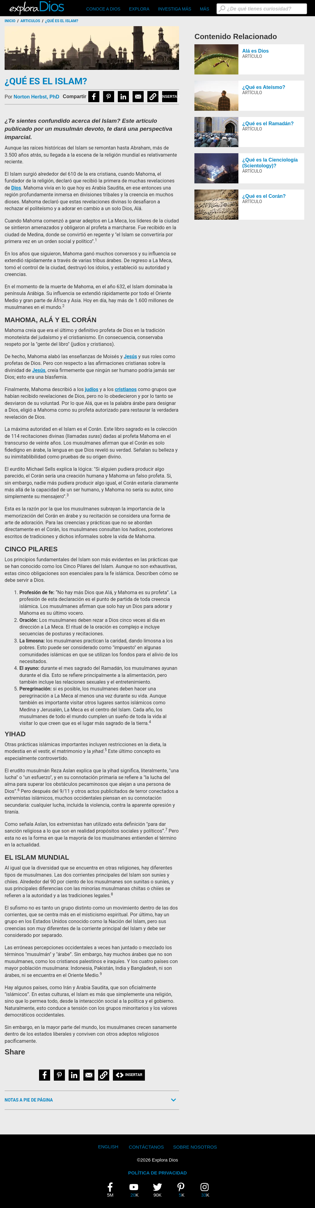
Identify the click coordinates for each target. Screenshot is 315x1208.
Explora (139, 8)
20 (136, 1190)
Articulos (30, 21)
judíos (91, 389)
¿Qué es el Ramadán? (267, 123)
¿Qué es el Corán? (263, 196)
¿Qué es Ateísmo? (263, 87)
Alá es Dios (255, 51)
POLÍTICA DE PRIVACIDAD (157, 1172)
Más (204, 8)
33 (207, 1190)
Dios (16, 188)
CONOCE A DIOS (103, 8)
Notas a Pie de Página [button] (29, 1100)
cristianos (126, 389)
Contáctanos (146, 1147)
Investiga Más (174, 8)
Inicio (10, 21)
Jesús (130, 356)
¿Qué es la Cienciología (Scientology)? (270, 162)
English (108, 1146)
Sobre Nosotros (195, 1147)
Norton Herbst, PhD (36, 96)
